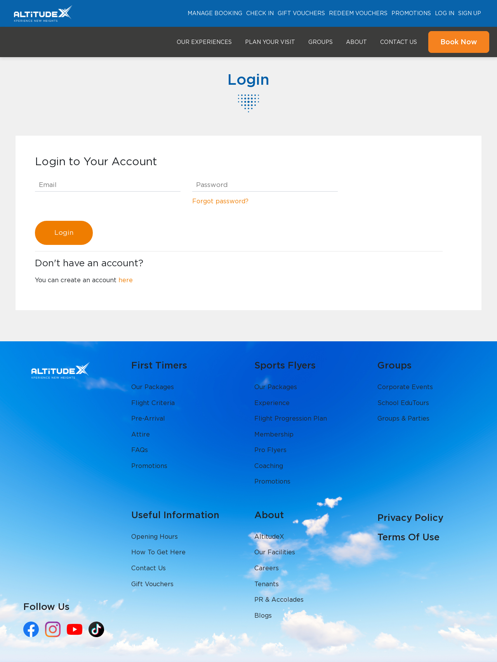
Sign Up (469, 13)
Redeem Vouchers (358, 13)
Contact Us (398, 42)
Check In (260, 13)
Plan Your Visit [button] (270, 42)
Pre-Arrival (148, 418)
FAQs (139, 450)
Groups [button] (320, 42)
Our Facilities (274, 552)
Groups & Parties (403, 418)
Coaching (268, 466)
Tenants (266, 584)
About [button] (356, 42)
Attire (140, 434)
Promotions (411, 13)
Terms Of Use (408, 537)
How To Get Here (158, 552)
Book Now (458, 42)
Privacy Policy (410, 517)
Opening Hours (154, 536)
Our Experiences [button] (204, 42)
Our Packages (152, 387)
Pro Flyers (270, 450)
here (125, 280)
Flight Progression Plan (290, 418)
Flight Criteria (153, 403)
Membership (274, 434)
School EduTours (403, 403)
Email (48, 185)
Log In (444, 13)
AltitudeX (269, 536)
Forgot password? (220, 201)
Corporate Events (405, 387)
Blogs (263, 615)
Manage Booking (215, 13)
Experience (272, 403)
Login (63, 232)
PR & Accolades (279, 599)
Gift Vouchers (301, 13)
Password (212, 185)
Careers (266, 568)
